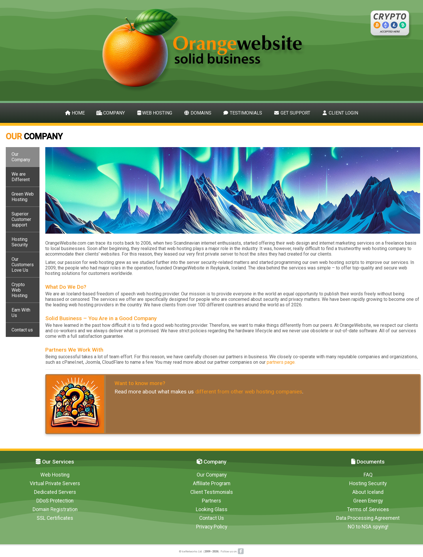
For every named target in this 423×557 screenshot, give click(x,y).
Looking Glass (212, 509)
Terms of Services (368, 509)
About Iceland (367, 492)
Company (110, 113)
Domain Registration (55, 509)
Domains (197, 113)
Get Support (292, 113)
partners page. (281, 362)
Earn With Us (21, 312)
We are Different (21, 176)
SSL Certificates (55, 518)
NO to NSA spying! (368, 527)
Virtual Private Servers (55, 483)
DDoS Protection (55, 501)
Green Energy (368, 501)
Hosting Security (20, 242)
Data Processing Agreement (368, 518)
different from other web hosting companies (248, 391)
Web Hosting (154, 113)
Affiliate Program (211, 483)
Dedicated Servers (55, 492)
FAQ (368, 475)
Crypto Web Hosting (19, 290)
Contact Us (211, 518)
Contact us (22, 330)
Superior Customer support (21, 219)
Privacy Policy (211, 527)
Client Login (340, 113)
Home (75, 113)
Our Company (21, 156)
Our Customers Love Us (23, 264)
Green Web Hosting (23, 196)
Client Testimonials (211, 492)
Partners (211, 501)
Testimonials (242, 113)
